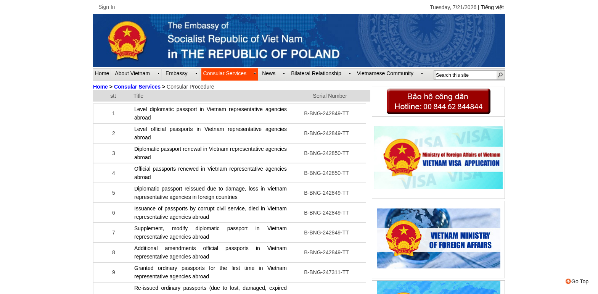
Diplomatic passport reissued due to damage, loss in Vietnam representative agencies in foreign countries (210, 193)
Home (100, 87)
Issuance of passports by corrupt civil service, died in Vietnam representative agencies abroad (210, 212)
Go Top (577, 281)
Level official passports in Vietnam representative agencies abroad (210, 133)
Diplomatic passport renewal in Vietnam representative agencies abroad (210, 153)
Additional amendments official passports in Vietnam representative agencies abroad (210, 252)
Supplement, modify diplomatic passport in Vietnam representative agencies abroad (210, 232)
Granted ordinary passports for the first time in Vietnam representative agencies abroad (210, 272)
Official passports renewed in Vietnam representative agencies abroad (210, 173)
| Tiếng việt (491, 7)
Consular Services (137, 87)
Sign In (106, 7)
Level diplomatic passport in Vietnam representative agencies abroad (210, 113)
